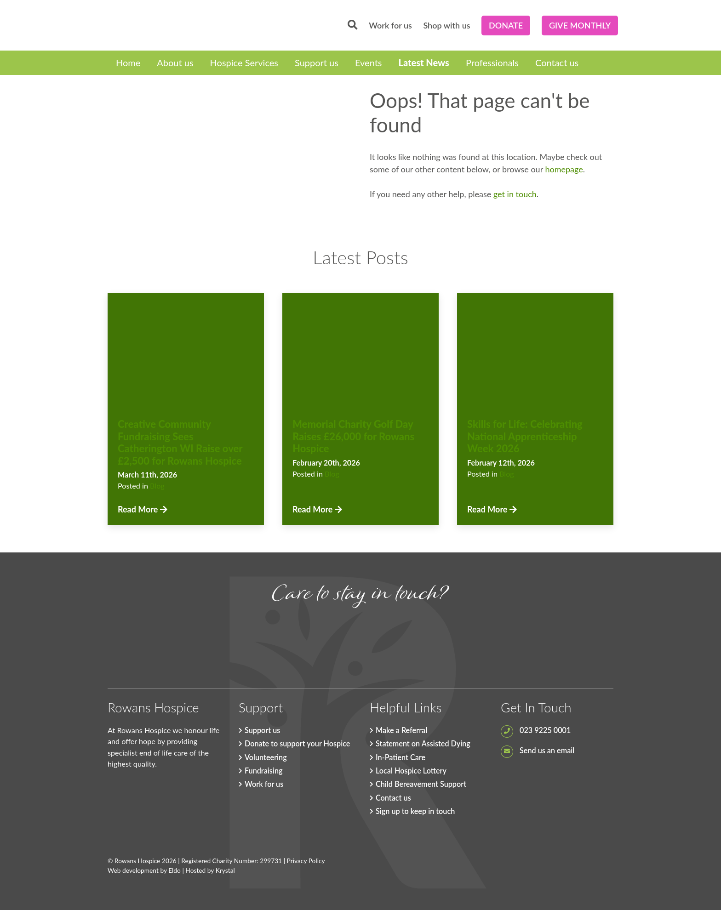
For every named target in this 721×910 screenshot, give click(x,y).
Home (128, 62)
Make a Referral (401, 730)
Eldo (174, 870)
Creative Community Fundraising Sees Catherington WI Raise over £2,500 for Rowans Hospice (180, 442)
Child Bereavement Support (421, 783)
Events (368, 62)
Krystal (225, 870)
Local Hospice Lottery (411, 770)
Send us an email (537, 750)
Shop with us (446, 25)
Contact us (556, 62)
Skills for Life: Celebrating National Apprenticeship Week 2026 (525, 436)
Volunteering (266, 757)
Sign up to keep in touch (415, 811)
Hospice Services (244, 62)
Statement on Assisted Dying (423, 743)
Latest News (423, 62)
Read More (142, 509)
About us (175, 62)
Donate (506, 25)
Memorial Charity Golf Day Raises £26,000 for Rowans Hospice (353, 436)
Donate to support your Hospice (297, 743)
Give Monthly (580, 25)
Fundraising (264, 770)
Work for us (390, 25)
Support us (316, 62)
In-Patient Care (400, 757)
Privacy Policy (306, 860)
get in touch (515, 194)
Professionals (492, 62)
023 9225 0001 (536, 730)
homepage (564, 169)
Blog (157, 485)
